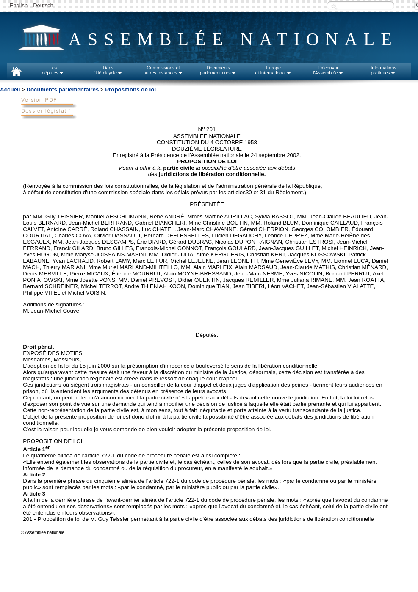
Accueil (10, 89)
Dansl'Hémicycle (108, 70)
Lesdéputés (53, 70)
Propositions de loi (130, 89)
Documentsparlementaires (218, 70)
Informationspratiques (383, 70)
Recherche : (334, 6)
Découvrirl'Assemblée (328, 70)
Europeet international (273, 70)
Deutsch (43, 5)
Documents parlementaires (62, 89)
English (19, 5)
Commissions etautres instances (163, 70)
